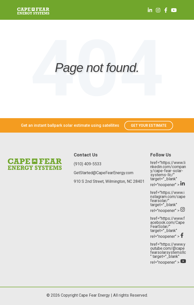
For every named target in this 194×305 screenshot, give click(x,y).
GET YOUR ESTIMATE (148, 125)
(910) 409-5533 (88, 164)
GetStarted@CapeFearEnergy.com (103, 172)
